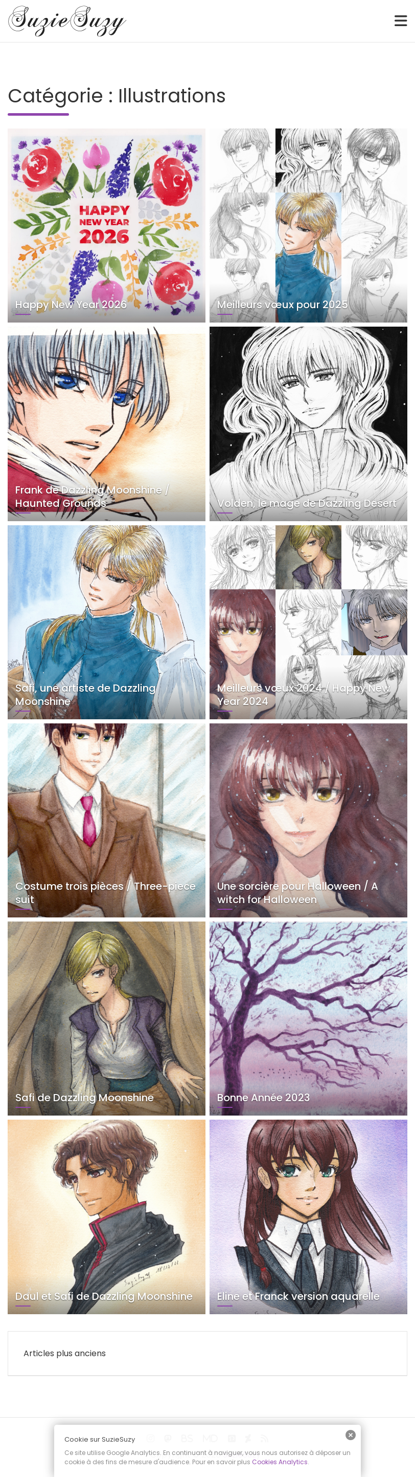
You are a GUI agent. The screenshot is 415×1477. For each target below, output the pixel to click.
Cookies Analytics (280, 1462)
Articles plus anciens (65, 1353)
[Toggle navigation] (401, 21)
